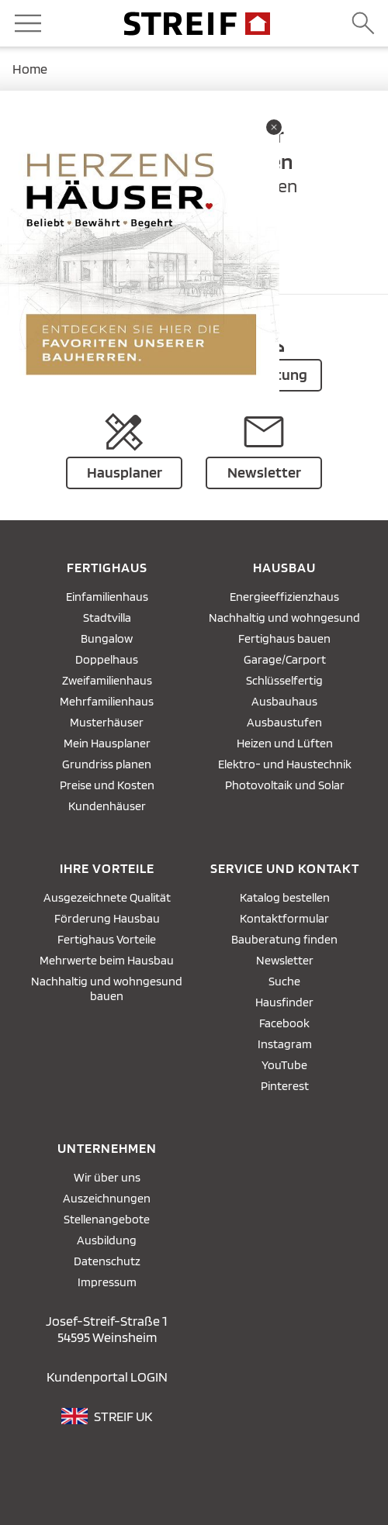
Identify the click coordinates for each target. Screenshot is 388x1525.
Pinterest (285, 1085)
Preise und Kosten (107, 785)
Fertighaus (107, 567)
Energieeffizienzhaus (284, 596)
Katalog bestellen (285, 897)
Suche (284, 981)
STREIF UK (123, 1416)
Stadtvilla (107, 617)
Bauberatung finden (284, 939)
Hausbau (284, 567)
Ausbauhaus (284, 701)
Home (29, 68)
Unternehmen (107, 1148)
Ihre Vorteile (107, 868)
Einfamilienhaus (107, 596)
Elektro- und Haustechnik (285, 764)
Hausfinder (284, 1002)
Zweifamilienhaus (107, 680)
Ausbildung (107, 1240)
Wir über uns (107, 1177)
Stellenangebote (107, 1219)
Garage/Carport (285, 659)
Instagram (285, 1044)
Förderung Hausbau (107, 918)
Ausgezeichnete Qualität (107, 897)
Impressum (107, 1282)
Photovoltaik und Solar (285, 785)
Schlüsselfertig (284, 680)
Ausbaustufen (284, 722)
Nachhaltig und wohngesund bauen (106, 988)
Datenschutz (107, 1261)
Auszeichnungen (107, 1198)
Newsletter (285, 960)
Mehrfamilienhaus (107, 701)
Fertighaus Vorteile (106, 939)
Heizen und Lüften (285, 743)
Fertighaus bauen (284, 638)
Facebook (284, 1023)
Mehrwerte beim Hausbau (107, 960)
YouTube (284, 1064)
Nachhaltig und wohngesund (284, 617)
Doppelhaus (106, 659)
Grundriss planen (106, 764)
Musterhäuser (107, 722)
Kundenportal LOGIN (107, 1376)
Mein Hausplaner (107, 743)
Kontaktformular (284, 918)
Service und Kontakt (284, 868)
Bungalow (107, 638)
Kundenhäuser (107, 806)
